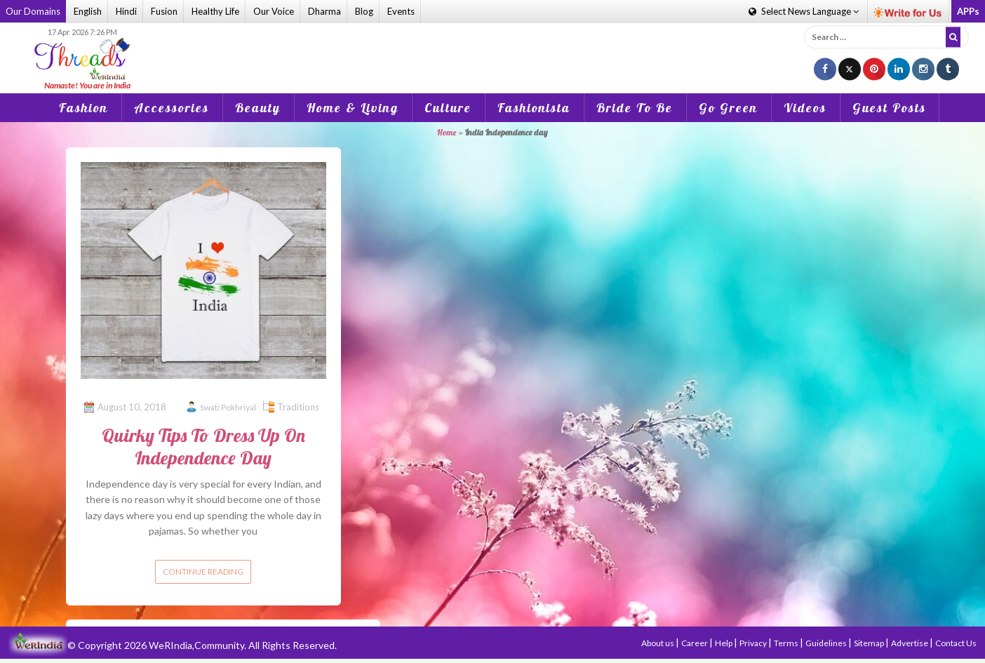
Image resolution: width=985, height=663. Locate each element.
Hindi (126, 11)
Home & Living (352, 108)
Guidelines (826, 643)
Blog (364, 11)
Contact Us (956, 643)
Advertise (910, 643)
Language (804, 11)
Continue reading (203, 571)
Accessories (171, 108)
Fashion (83, 108)
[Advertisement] (492, 48)
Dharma (324, 11)
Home (446, 132)
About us (658, 643)
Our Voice (273, 11)
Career (695, 643)
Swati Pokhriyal (228, 407)
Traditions (298, 407)
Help (724, 643)
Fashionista (533, 108)
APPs (968, 11)
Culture (447, 108)
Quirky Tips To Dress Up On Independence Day (203, 446)
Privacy (753, 643)
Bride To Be (634, 108)
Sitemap (869, 643)
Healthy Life (215, 11)
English (88, 11)
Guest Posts (889, 108)
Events (401, 11)
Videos (805, 108)
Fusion (164, 11)
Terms (787, 643)
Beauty (258, 108)
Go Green (728, 108)
